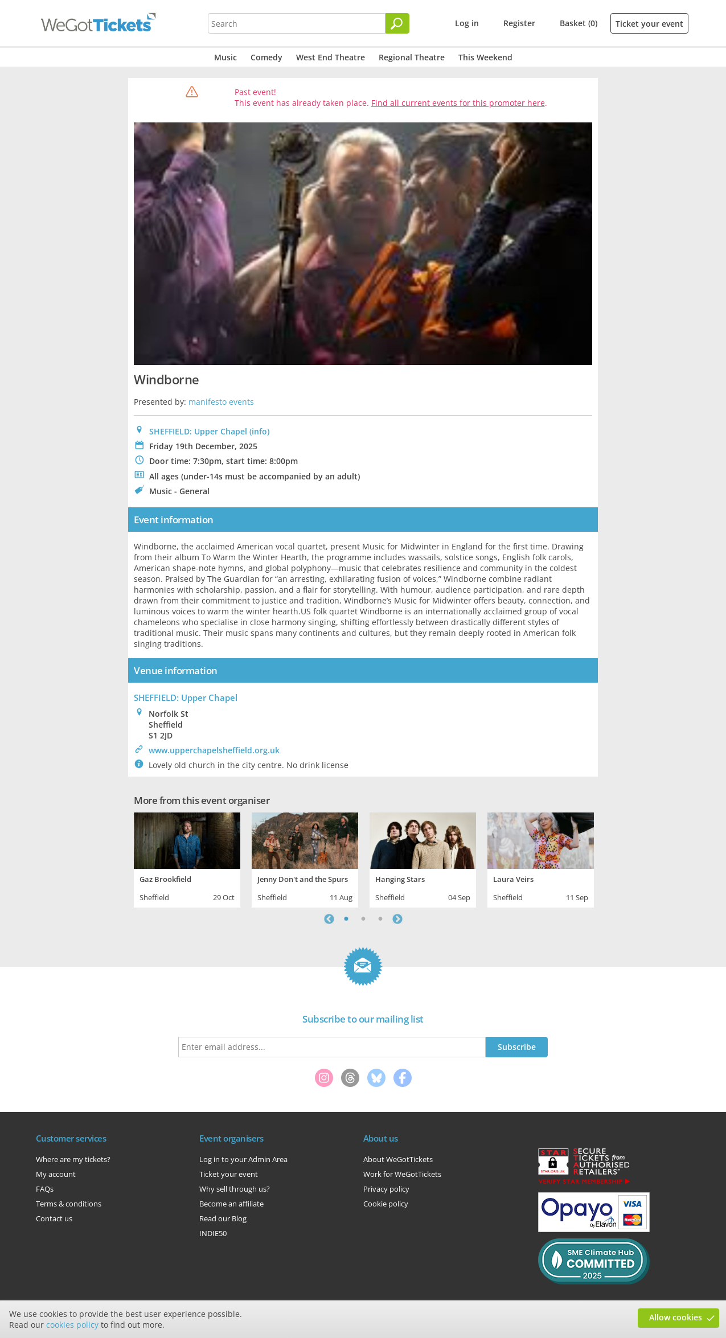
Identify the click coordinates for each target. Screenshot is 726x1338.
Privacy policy (386, 1189)
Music (225, 57)
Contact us (54, 1218)
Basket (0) (578, 23)
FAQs (45, 1189)
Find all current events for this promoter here (458, 102)
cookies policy (72, 1324)
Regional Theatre (412, 57)
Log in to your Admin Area (243, 1159)
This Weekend (485, 57)
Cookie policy (385, 1204)
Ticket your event (649, 23)
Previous (329, 919)
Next (397, 919)
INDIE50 (213, 1233)
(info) (259, 431)
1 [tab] (346, 919)
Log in (467, 23)
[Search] (397, 23)
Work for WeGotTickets (402, 1174)
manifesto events (221, 401)
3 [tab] (380, 919)
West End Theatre (330, 57)
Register (519, 23)
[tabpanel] (187, 859)
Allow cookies (675, 1317)
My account (56, 1174)
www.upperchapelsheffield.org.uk (214, 750)
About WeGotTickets (398, 1159)
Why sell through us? (234, 1189)
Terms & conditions (68, 1204)
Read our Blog (223, 1218)
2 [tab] (363, 919)
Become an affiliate (231, 1204)
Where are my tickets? (73, 1159)
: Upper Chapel (185, 697)
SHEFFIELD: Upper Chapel (198, 431)
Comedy (266, 57)
